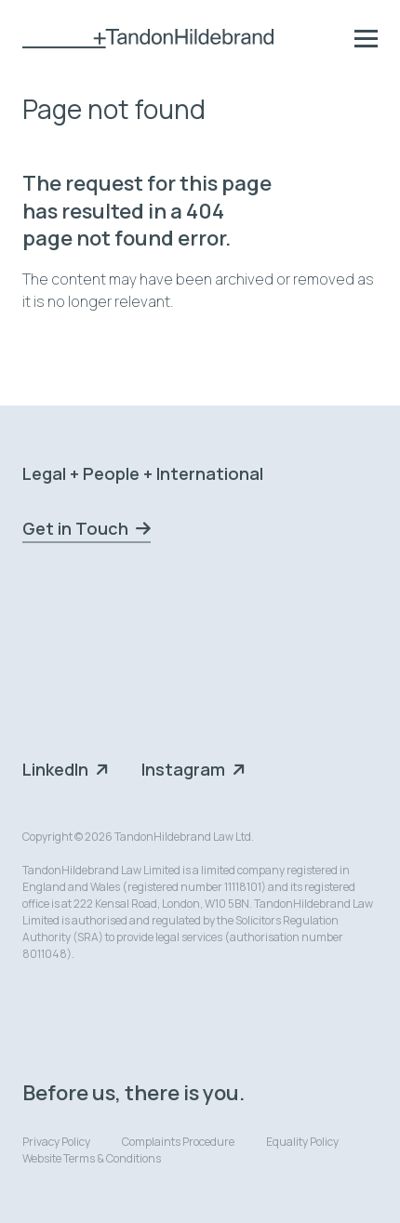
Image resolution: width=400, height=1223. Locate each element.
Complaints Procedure (178, 1142)
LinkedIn (55, 769)
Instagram (183, 769)
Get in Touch (75, 528)
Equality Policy (302, 1142)
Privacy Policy (56, 1142)
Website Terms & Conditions (91, 1158)
